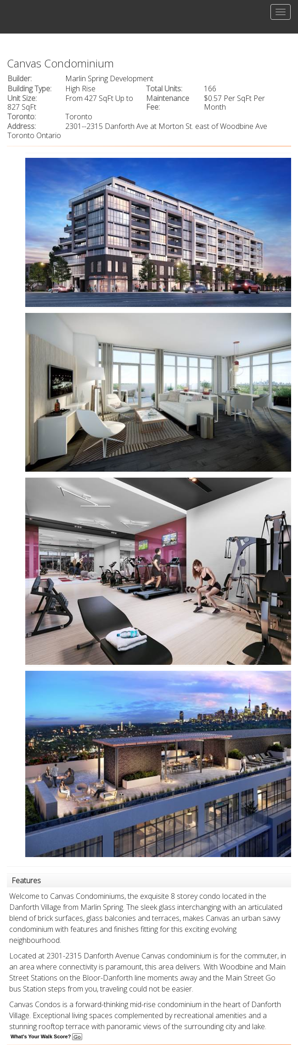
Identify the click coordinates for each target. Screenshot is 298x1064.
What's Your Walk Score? (46, 1036)
